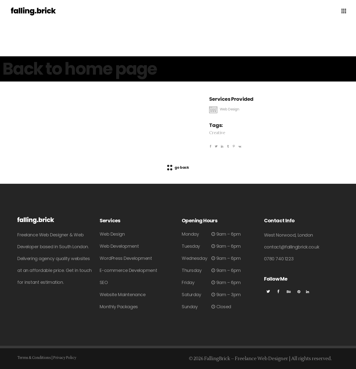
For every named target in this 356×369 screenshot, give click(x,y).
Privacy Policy (64, 357)
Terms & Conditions (34, 357)
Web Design (112, 234)
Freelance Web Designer (261, 359)
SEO (104, 282)
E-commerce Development (128, 270)
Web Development (119, 246)
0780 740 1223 (279, 259)
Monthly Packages (119, 307)
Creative (217, 133)
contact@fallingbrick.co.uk (291, 247)
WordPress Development (126, 258)
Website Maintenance (123, 294)
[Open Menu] (343, 11)
